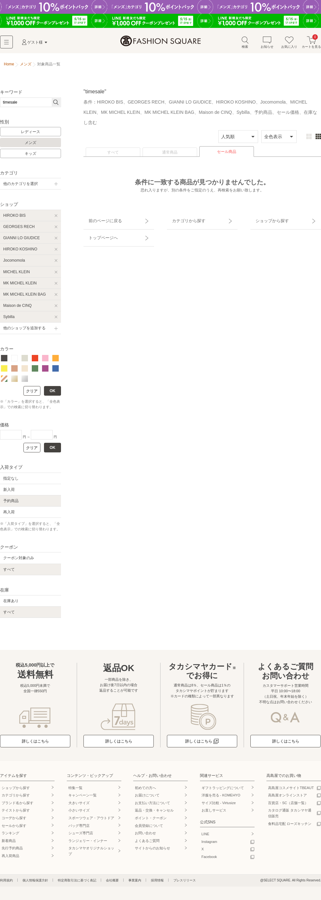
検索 (244, 44)
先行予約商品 (12, 851)
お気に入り (289, 44)
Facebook (209, 859)
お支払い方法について (152, 805)
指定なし (11, 480)
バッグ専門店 (79, 828)
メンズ (30, 145)
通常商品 (170, 155)
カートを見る (311, 44)
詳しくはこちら (35, 744)
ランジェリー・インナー (87, 843)
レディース (30, 134)
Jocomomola (14, 263)
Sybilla (8, 319)
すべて (113, 155)
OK (53, 393)
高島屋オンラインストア (287, 798)
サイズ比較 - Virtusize (219, 805)
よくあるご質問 (147, 843)
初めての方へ (145, 790)
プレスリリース (184, 882)
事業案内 (134, 882)
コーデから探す (14, 820)
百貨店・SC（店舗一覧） (288, 805)
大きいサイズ (79, 805)
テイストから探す (16, 813)
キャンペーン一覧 (82, 798)
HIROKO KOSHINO (20, 251)
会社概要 (112, 882)
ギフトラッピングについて (223, 790)
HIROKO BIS (14, 217)
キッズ (30, 156)
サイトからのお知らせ (152, 851)
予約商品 (11, 503)
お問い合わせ (145, 835)
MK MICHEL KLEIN (20, 285)
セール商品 (226, 154)
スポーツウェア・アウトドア (91, 820)
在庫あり (11, 603)
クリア (32, 393)
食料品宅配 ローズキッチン (289, 826)
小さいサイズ (79, 813)
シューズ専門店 (80, 835)
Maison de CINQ (17, 308)
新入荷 (9, 492)
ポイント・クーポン (151, 820)
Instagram (209, 844)
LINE (205, 836)
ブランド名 (17, 805)
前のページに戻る (100, 220)
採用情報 (157, 882)
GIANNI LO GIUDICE (21, 240)
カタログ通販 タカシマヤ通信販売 (289, 815)
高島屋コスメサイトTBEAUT (291, 790)
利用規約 (6, 882)
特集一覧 (75, 790)
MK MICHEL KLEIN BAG (24, 296)
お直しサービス (214, 813)
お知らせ (267, 44)
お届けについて (147, 798)
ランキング (10, 835)
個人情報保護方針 (35, 882)
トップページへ (98, 231)
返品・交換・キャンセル (154, 813)
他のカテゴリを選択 (20, 186)
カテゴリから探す (184, 220)
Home (9, 66)
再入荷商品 (10, 858)
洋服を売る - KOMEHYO (221, 798)
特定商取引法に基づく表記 (77, 882)
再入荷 (9, 514)
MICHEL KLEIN (16, 274)
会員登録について (149, 828)
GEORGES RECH (19, 229)
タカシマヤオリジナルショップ (91, 853)
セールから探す (14, 828)
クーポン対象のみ (18, 560)
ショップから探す (267, 220)
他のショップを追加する (24, 330)
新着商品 (9, 843)
